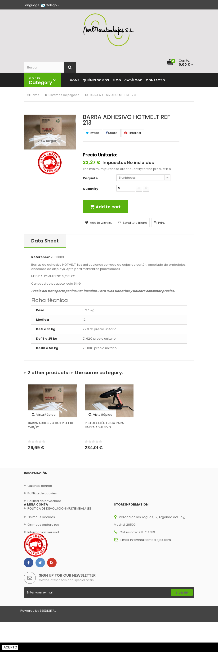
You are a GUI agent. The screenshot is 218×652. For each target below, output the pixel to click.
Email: (125, 554)
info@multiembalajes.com (150, 554)
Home (33, 95)
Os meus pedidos (41, 532)
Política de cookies (42, 493)
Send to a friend (132, 222)
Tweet (92, 133)
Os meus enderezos (43, 539)
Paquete (90, 178)
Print (159, 222)
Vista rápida (44, 414)
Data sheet (45, 240)
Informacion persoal (43, 547)
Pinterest (132, 133)
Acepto (10, 647)
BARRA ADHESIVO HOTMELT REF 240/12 (51, 425)
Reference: (40, 257)
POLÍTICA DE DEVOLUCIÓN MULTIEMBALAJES (59, 508)
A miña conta (36, 519)
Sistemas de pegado (64, 95)
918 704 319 (146, 547)
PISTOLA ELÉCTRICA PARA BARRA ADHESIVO (104, 425)
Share (111, 133)
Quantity (90, 189)
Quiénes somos (39, 485)
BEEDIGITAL (48, 640)
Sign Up (182, 622)
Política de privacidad (44, 501)
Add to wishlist (98, 222)
